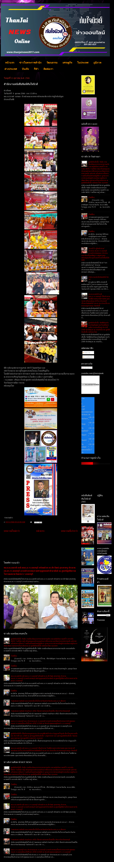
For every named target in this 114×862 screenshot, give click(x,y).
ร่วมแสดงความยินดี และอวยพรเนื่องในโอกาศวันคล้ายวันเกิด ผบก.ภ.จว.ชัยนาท (38, 701)
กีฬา (36, 69)
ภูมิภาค (97, 62)
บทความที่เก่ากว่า (69, 530)
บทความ (86, 352)
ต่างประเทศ (11, 69)
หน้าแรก (9, 62)
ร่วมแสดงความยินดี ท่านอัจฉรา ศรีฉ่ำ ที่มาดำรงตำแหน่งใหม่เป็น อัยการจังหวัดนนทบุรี (40, 711)
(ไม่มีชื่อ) (14, 656)
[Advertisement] (41, 547)
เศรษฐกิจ (67, 62)
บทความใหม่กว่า (12, 530)
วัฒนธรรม (52, 62)
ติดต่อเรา (48, 69)
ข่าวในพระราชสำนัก (30, 62)
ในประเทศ (82, 62)
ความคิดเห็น (88, 357)
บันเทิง (25, 69)
